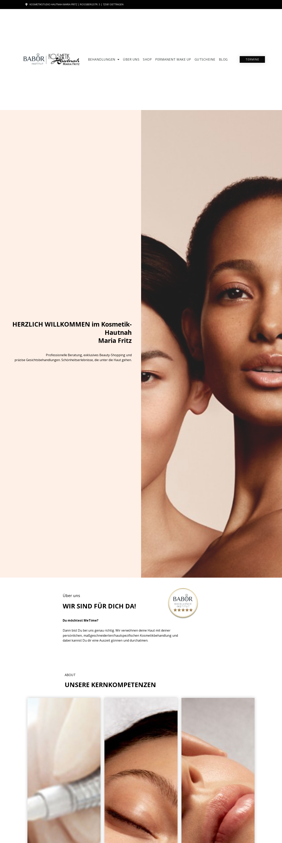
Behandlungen (104, 59)
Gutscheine (205, 59)
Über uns (131, 59)
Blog (223, 59)
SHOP (147, 59)
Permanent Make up (173, 59)
